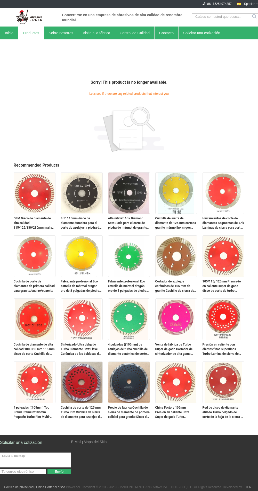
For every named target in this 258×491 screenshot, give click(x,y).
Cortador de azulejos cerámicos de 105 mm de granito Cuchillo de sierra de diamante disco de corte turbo (176, 286)
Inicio (9, 33)
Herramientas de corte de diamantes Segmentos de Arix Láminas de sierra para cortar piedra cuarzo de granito (223, 223)
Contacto (166, 33)
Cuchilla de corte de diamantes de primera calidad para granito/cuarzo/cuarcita (34, 286)
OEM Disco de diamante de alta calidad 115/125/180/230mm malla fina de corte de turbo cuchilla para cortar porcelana (34, 223)
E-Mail (76, 442)
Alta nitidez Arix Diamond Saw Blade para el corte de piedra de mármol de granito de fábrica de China (127, 223)
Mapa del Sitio (95, 442)
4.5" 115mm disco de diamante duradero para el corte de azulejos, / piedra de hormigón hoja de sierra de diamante (81, 223)
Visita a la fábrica (96, 33)
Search (255, 16)
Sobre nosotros (61, 33)
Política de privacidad (19, 487)
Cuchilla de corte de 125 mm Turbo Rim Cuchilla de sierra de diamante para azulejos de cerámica (81, 412)
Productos (31, 33)
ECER (247, 487)
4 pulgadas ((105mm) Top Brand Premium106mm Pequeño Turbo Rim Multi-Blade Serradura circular (32, 412)
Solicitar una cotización (201, 33)
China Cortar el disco (50, 487)
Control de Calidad (135, 33)
